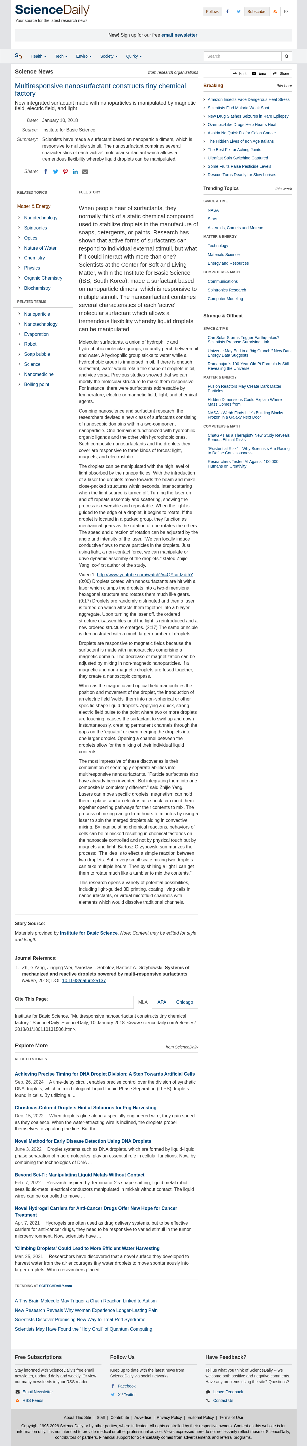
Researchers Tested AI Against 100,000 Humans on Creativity (243, 463)
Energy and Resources (228, 263)
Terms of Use (231, 1417)
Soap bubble (37, 354)
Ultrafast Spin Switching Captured (238, 158)
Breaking (213, 85)
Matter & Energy (34, 206)
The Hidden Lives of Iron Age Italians (241, 141)
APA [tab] (161, 1002)
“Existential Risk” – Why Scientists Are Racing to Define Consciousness (249, 450)
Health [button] (38, 56)
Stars (212, 218)
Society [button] (109, 56)
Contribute (119, 1417)
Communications (223, 281)
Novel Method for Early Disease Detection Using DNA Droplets (83, 1141)
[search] (286, 56)
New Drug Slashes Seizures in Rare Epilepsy (248, 116)
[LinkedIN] (75, 171)
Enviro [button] (84, 56)
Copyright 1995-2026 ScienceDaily (52, 1426)
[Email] (85, 171)
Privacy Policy (169, 1417)
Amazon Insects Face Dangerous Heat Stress (249, 99)
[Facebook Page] (227, 11)
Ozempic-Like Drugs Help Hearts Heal (242, 124)
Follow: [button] (212, 11)
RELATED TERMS (31, 302)
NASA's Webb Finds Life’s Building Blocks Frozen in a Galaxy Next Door (245, 415)
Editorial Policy (200, 1417)
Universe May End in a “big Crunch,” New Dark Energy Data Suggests (250, 353)
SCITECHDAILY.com (55, 1286)
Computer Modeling (225, 298)
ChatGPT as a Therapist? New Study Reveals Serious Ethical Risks (249, 437)
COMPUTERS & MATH (222, 272)
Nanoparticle (37, 314)
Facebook (126, 1386)
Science (32, 364)
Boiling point (36, 384)
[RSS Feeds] (275, 11)
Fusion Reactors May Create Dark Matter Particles (244, 388)
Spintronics (35, 227)
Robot (30, 344)
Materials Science (224, 254)
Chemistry (34, 257)
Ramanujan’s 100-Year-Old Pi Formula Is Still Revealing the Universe (248, 366)
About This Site (77, 1417)
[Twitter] (55, 171)
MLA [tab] (143, 1002)
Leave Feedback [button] (228, 1391)
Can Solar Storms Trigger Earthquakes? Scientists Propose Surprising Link (243, 339)
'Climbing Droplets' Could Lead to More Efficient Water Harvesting (87, 1248)
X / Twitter (127, 1394)
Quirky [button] (134, 56)
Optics (30, 238)
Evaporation (36, 334)
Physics (32, 268)
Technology (218, 245)
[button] (240, 73)
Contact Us (223, 1400)
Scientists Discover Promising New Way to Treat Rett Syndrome (80, 1319)
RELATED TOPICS (32, 193)
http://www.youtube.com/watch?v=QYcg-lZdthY (145, 574)
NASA (213, 210)
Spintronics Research (227, 290)
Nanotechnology (41, 217)
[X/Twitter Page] (238, 11)
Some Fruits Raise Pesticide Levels (239, 166)
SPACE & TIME (216, 201)
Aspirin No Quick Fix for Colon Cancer (242, 133)
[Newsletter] (286, 11)
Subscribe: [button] (256, 11)
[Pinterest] (65, 171)
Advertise (142, 1417)
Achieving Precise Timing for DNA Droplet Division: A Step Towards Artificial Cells (105, 1074)
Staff (101, 1417)
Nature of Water (40, 248)
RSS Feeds (32, 1400)
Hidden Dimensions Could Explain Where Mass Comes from (245, 401)
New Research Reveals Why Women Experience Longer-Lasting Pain (86, 1310)
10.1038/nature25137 (84, 980)
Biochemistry (37, 288)
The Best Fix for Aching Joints (234, 149)
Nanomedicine (39, 374)
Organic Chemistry (43, 278)
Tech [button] (61, 56)
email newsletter (179, 35)
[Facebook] (45, 171)
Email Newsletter (37, 1391)
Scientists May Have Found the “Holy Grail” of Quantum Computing (83, 1329)
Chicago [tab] (184, 1002)
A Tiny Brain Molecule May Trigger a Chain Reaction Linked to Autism (86, 1300)
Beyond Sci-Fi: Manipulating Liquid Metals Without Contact (80, 1174)
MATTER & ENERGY (220, 237)
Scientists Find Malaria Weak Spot (238, 108)
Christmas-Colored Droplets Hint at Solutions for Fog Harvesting (86, 1107)
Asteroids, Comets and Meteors (236, 227)
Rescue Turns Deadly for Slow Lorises (242, 174)
